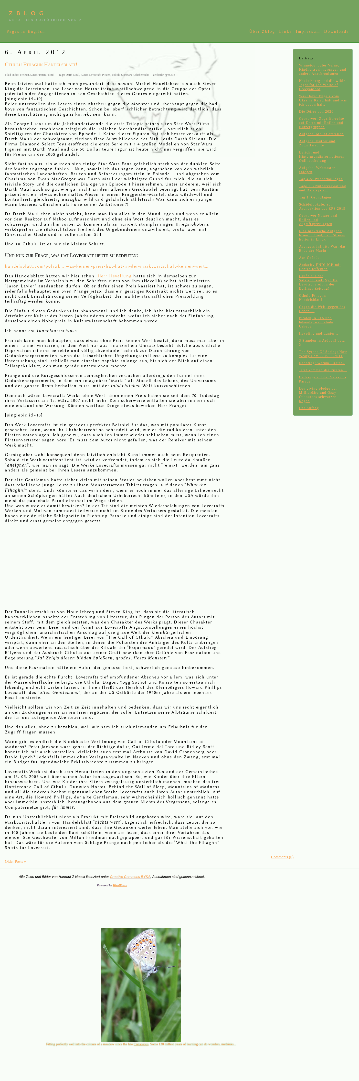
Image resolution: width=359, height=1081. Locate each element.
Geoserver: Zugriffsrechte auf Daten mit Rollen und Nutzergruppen (321, 123)
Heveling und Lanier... (318, 333)
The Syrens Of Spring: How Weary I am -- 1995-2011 (323, 354)
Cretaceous (141, 1044)
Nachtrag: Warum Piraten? (322, 363)
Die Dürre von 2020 (316, 111)
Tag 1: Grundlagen (315, 197)
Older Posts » (15, 861)
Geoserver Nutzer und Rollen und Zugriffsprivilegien (318, 220)
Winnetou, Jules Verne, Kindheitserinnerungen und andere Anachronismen (322, 69)
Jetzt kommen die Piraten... (323, 370)
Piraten (41, 74)
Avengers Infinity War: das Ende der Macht (322, 248)
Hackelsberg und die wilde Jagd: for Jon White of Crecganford (322, 85)
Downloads (336, 31)
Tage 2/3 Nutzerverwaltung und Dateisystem (322, 188)
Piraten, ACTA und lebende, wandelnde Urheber (316, 322)
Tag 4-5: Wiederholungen (321, 179)
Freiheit (24, 74)
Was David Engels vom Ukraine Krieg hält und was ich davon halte (323, 100)
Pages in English (26, 31)
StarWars (126, 74)
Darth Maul (72, 74)
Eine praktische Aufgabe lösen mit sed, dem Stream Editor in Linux (322, 235)
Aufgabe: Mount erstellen (321, 134)
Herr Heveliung (115, 276)
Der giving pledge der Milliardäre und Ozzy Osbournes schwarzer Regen (318, 394)
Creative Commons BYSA (130, 877)
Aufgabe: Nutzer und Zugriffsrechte (317, 143)
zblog (28, 12)
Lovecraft (95, 74)
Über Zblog (262, 31)
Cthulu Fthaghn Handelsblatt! (312, 298)
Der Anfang (309, 408)
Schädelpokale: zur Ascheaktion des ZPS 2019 (322, 206)
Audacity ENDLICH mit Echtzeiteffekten (320, 267)
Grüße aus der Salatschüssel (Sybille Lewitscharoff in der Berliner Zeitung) (318, 282)
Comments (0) (282, 857)
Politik (50, 74)
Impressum (308, 31)
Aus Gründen (310, 258)
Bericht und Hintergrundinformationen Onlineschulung (321, 156)
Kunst (33, 74)
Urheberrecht (141, 74)
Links (285, 31)
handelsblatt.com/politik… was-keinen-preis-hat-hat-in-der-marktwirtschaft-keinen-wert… (107, 266)
